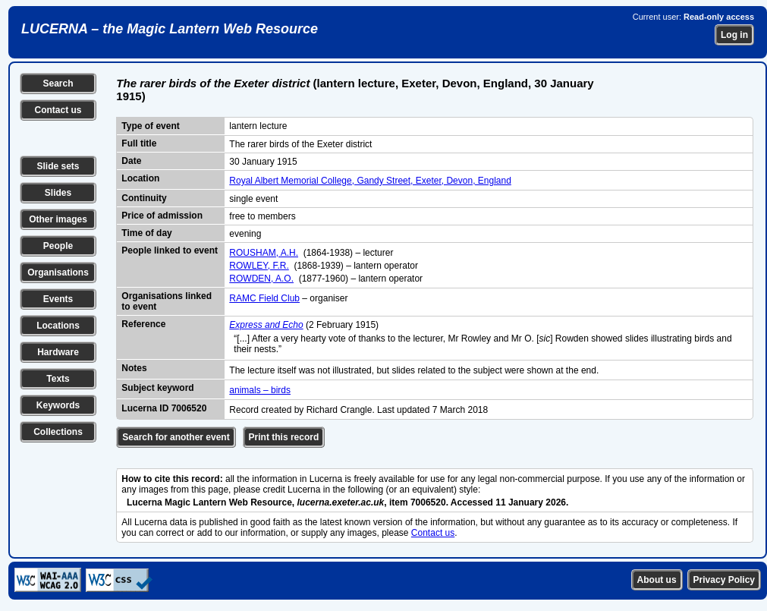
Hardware (58, 352)
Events (58, 299)
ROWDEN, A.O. (261, 278)
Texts (57, 378)
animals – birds (260, 390)
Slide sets (57, 166)
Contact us (57, 110)
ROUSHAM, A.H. (263, 252)
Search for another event (175, 437)
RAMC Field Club (264, 298)
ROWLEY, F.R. (258, 265)
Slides (58, 192)
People (58, 246)
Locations (58, 325)
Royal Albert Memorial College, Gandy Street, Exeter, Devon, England (370, 180)
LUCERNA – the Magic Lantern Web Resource (169, 28)
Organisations (58, 272)
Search (57, 83)
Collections (58, 432)
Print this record (284, 437)
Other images (58, 219)
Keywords (58, 405)
